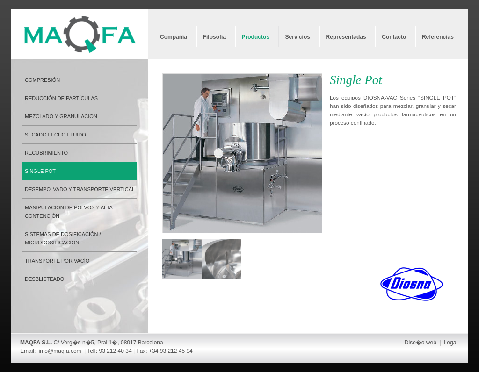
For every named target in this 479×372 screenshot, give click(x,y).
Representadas (346, 37)
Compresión (42, 80)
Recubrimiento (46, 153)
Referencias (438, 37)
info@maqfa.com (60, 351)
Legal (450, 342)
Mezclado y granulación (61, 116)
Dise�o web (420, 342)
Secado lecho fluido (55, 134)
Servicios (297, 37)
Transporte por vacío (57, 261)
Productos (255, 37)
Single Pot (40, 171)
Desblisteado (44, 279)
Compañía (173, 37)
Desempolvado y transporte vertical (80, 189)
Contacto (394, 37)
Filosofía (214, 37)
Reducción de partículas (61, 98)
